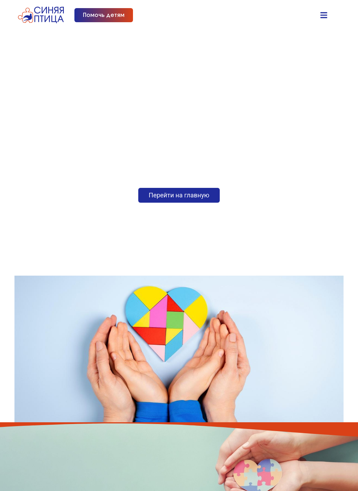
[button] (323, 15)
